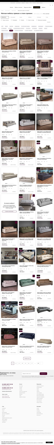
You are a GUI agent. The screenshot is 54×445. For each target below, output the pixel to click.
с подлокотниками (48, 26)
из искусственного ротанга (19, 28)
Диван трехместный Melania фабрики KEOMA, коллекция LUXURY (27, 327)
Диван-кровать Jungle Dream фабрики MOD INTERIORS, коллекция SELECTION (9, 107)
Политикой (51, 385)
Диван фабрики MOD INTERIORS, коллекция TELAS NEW (8, 272)
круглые (11, 26)
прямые (11, 30)
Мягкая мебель (14, 10)
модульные (17, 26)
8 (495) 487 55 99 (7, 393)
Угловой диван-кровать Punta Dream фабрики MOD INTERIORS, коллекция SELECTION (44, 328)
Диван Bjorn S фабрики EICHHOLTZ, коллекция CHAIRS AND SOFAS (44, 355)
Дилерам (23, 2)
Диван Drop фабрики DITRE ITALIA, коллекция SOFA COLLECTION (44, 272)
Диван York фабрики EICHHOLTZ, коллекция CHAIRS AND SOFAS (26, 189)
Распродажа (15, 20)
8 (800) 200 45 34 (7, 397)
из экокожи (34, 28)
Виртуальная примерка (42, 20)
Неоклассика (38, 424)
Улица (20, 404)
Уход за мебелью (39, 410)
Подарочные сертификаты (40, 406)
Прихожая (20, 403)
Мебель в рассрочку (40, 407)
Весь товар (21, 395)
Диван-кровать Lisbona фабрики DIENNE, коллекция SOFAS (8, 300)
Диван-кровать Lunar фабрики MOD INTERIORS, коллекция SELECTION (44, 134)
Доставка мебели (39, 396)
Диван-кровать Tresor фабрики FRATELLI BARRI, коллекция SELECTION (43, 52)
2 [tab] (9, 104)
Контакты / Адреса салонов (37, 2)
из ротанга (28, 28)
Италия (38, 417)
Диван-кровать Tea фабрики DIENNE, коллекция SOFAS (9, 51)
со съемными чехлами (38, 30)
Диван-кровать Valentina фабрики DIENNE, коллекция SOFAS (26, 162)
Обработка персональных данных (7, 427)
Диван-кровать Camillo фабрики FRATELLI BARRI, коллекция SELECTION (26, 52)
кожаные (40, 28)
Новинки (22, 20)
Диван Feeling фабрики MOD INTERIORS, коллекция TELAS (43, 107)
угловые (10, 28)
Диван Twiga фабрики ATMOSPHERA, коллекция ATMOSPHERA (44, 162)
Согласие (32, 385)
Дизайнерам (18, 2)
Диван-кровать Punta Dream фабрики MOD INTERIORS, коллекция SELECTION (9, 190)
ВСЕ (2, 26)
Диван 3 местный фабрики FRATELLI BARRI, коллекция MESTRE (44, 79)
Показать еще (27, 367)
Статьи (3, 420)
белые (6, 26)
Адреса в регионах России (6, 406)
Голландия (38, 420)
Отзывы (27, 2)
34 (38, 372)
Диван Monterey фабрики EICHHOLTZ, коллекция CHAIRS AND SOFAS (27, 355)
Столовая (20, 399)
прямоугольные (5, 30)
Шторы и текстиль (39, 411)
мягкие (45, 28)
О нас (3, 415)
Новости (3, 418)
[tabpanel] (9, 41)
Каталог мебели (7, 10)
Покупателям (39, 393)
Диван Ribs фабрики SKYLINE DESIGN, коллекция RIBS (7, 134)
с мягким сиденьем (28, 30)
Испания (38, 418)
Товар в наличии (6, 20)
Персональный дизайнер (40, 404)
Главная (2, 10)
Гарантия (38, 400)
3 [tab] (11, 104)
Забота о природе (4, 428)
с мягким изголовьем (19, 30)
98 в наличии (46, 13)
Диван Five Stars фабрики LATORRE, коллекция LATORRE (9, 327)
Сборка (38, 399)
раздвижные (34, 26)
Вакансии (3, 424)
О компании (4, 417)
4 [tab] (30, 104)
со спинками (4, 28)
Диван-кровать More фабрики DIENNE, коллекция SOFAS (25, 134)
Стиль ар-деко (39, 421)
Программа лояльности (40, 395)
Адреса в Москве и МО (5, 405)
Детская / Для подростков (23, 400)
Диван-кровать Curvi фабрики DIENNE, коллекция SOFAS (25, 79)
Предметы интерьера (22, 406)
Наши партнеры (4, 421)
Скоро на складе (31, 20)
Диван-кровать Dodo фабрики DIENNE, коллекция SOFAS (7, 79)
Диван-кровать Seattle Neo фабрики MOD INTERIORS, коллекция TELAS (44, 300)
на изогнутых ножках (25, 26)
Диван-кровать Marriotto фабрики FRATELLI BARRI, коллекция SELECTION (26, 107)
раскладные (40, 26)
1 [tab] (7, 104)
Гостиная (20, 396)
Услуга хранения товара (40, 403)
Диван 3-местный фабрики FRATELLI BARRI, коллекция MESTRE (27, 217)
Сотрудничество (4, 429)
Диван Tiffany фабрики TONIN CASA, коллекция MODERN (27, 272)
